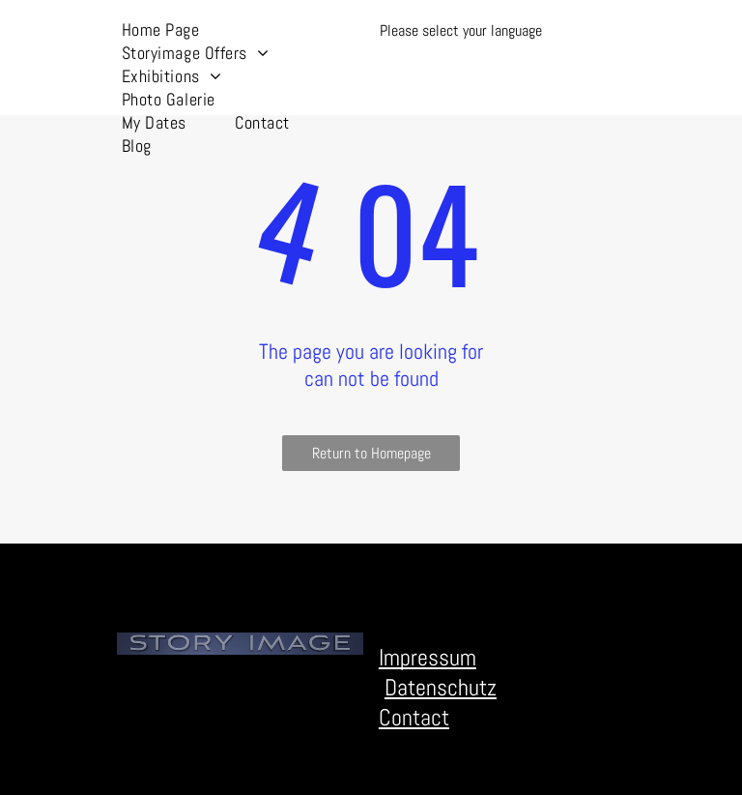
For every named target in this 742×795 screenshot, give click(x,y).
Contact (414, 717)
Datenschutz (441, 687)
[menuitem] (161, 29)
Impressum (427, 657)
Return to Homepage (371, 453)
